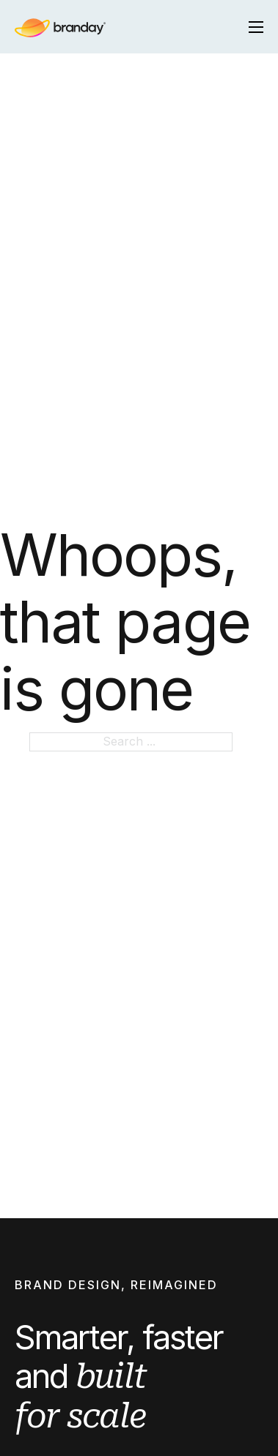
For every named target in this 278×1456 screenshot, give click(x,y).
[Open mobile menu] (256, 27)
